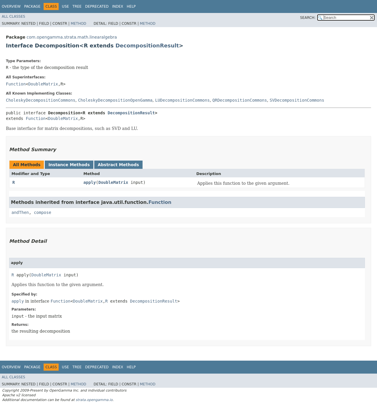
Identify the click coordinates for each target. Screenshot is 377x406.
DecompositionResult (147, 45)
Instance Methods (69, 164)
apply (89, 182)
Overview (11, 6)
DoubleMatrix (43, 84)
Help (131, 6)
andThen (20, 212)
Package (32, 6)
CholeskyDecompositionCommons (40, 100)
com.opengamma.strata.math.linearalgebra (72, 37)
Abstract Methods (118, 164)
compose (42, 212)
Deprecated (97, 6)
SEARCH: (308, 18)
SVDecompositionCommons (296, 100)
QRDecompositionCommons (239, 100)
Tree (77, 6)
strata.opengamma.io (94, 400)
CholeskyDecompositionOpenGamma (115, 100)
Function (16, 84)
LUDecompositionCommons (182, 100)
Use (65, 6)
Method (78, 24)
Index (117, 6)
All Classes (13, 16)
